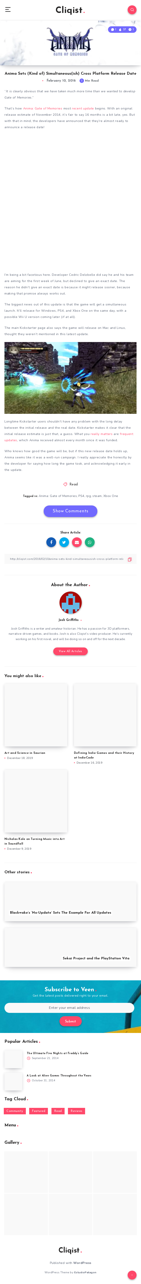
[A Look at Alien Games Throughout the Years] (13, 1081)
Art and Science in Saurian (24, 753)
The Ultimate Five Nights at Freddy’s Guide (57, 1053)
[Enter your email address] (69, 1008)
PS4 (81, 496)
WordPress (82, 1263)
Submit (70, 1021)
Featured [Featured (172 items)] (38, 1111)
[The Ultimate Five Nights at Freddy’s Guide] (13, 1059)
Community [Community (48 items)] (14, 1111)
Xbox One (110, 496)
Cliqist (70, 10)
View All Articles (70, 651)
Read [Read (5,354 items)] (58, 1111)
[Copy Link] (70, 559)
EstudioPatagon (85, 1272)
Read (73, 484)
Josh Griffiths (68, 620)
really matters (102, 434)
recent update (83, 108)
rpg (88, 496)
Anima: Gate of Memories (42, 108)
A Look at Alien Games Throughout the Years (59, 1075)
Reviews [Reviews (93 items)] (76, 1111)
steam (97, 496)
